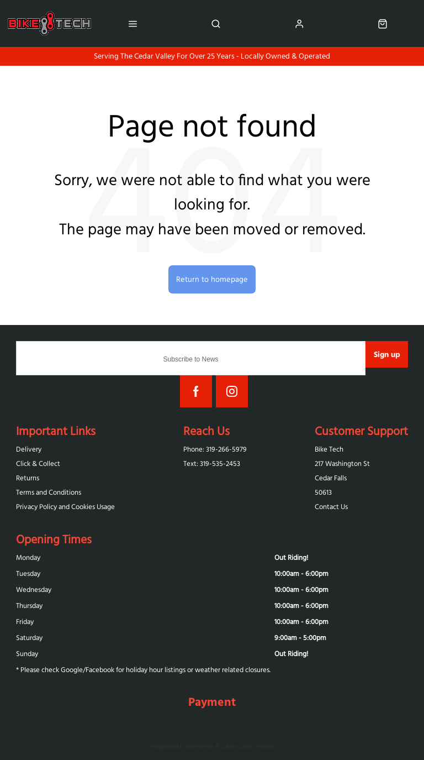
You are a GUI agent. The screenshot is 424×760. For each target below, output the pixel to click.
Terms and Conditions (48, 492)
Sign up (387, 354)
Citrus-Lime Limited (247, 746)
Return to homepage (212, 279)
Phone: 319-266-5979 (215, 449)
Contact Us (331, 506)
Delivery (28, 449)
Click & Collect (38, 463)
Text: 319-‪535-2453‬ (211, 463)
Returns (27, 478)
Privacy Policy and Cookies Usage (65, 506)
